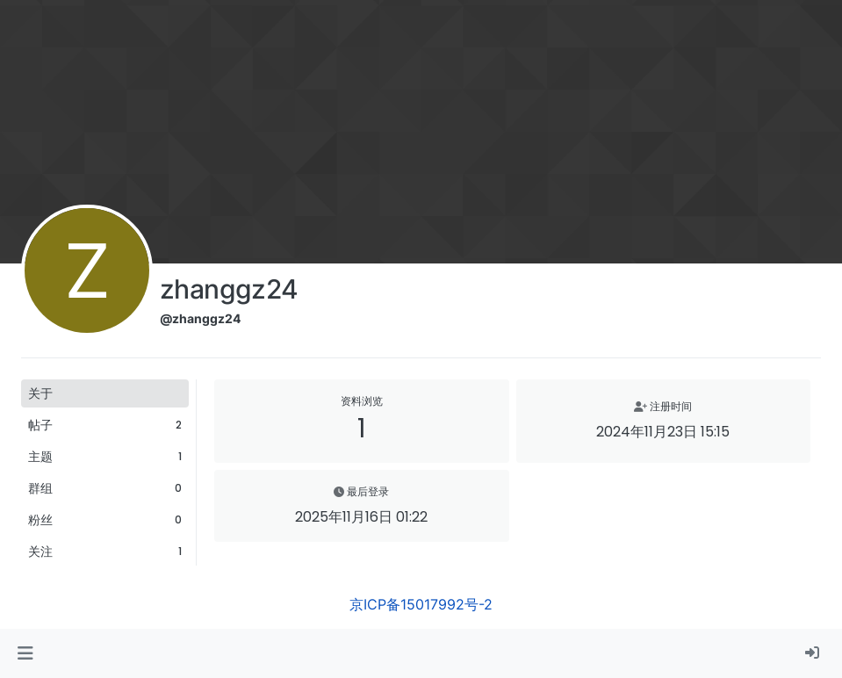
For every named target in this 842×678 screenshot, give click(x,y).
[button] (25, 653)
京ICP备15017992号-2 (421, 604)
